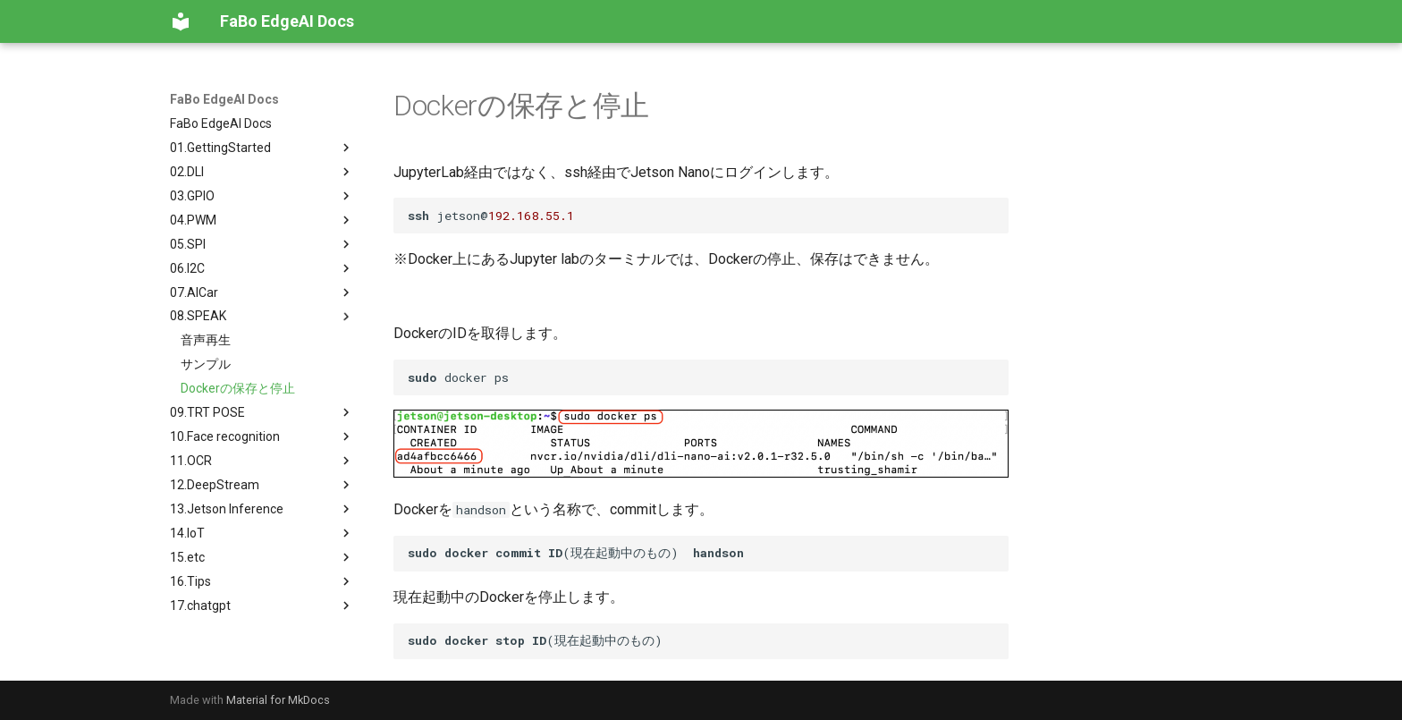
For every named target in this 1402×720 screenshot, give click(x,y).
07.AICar (262, 292)
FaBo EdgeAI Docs (224, 99)
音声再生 (206, 340)
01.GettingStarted (262, 148)
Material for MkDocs (278, 700)
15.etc (262, 557)
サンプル (206, 364)
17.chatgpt (262, 605)
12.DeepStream (262, 485)
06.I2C (262, 268)
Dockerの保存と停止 (238, 388)
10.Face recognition (262, 436)
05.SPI (262, 244)
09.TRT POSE (262, 412)
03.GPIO (262, 196)
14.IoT (262, 533)
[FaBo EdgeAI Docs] (180, 21)
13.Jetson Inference (262, 509)
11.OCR (262, 461)
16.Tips (262, 581)
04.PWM (262, 220)
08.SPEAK (262, 317)
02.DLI (262, 172)
